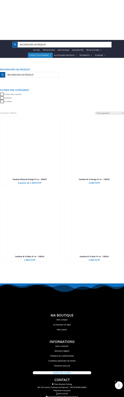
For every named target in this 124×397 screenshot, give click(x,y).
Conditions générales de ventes (62, 361)
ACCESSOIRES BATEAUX (65, 55)
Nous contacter (62, 346)
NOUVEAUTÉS (78, 50)
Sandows (8, 98)
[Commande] (109, 113)
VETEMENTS (85, 55)
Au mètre (8, 101)
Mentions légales (62, 351)
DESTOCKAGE (63, 50)
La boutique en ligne (62, 324)
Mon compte (62, 319)
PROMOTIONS (49, 50)
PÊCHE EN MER (94, 50)
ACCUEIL (36, 50)
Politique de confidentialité (62, 356)
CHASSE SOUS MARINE (40, 55)
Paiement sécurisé (62, 365)
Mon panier (62, 329)
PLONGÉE (100, 55)
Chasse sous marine (12, 94)
